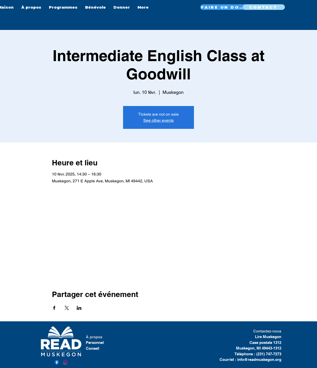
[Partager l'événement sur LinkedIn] (79, 308)
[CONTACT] (264, 7)
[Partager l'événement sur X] (66, 308)
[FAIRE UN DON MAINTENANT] (224, 7)
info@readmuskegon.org (259, 359)
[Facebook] (57, 362)
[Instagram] (65, 362)
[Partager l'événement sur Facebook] (54, 308)
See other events (158, 120)
